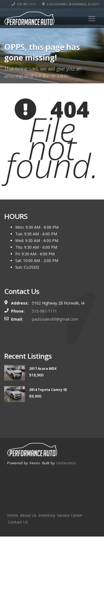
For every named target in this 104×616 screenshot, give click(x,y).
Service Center (70, 515)
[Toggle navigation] (92, 18)
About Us (28, 515)
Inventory (46, 515)
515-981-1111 (24, 4)
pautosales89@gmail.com (55, 319)
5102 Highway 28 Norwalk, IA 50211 (71, 4)
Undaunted (65, 462)
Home (12, 515)
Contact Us (18, 522)
